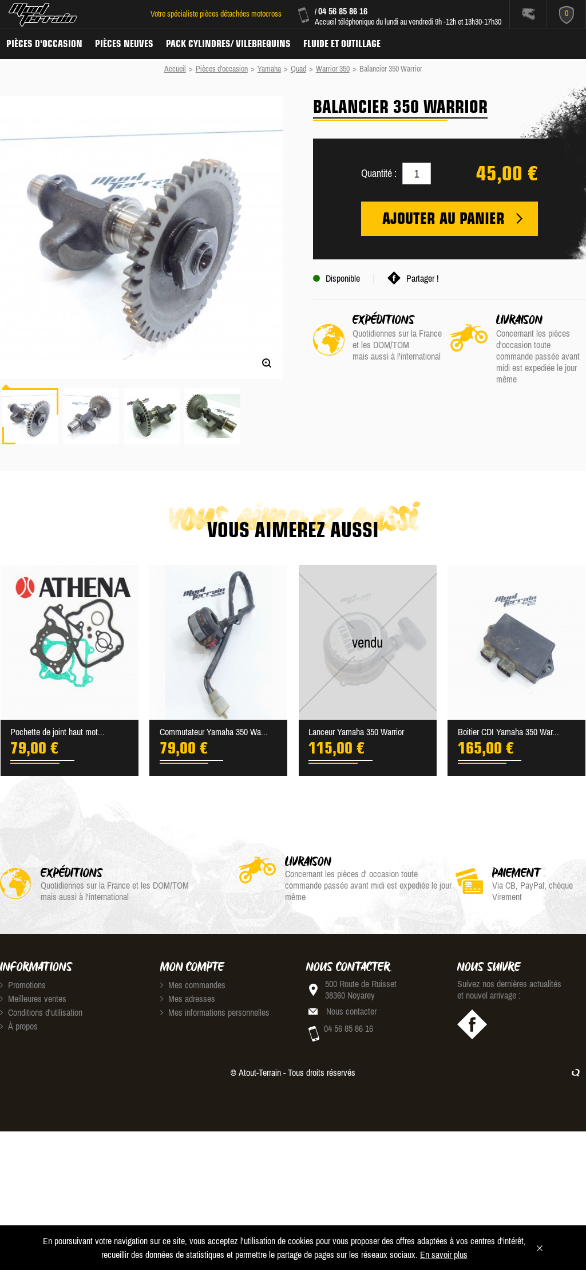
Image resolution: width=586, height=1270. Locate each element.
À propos (19, 1026)
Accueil (175, 68)
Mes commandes (192, 985)
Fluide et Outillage (342, 43)
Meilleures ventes (33, 998)
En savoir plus (444, 1254)
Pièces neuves (124, 43)
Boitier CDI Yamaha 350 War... (508, 732)
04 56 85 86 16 (342, 11)
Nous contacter (351, 1011)
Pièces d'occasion (44, 43)
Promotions (23, 985)
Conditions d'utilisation (41, 1012)
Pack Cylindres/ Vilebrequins (228, 43)
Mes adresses (187, 998)
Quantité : (379, 173)
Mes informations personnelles (215, 1012)
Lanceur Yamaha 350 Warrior (356, 732)
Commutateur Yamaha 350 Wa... (214, 732)
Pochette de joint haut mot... (57, 732)
